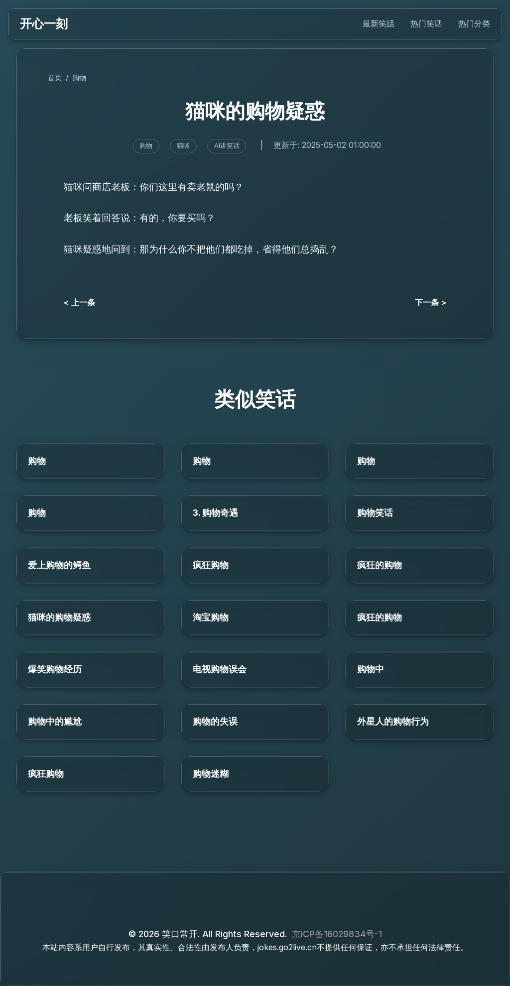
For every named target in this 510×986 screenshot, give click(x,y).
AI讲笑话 (227, 145)
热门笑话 (426, 23)
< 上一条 (79, 302)
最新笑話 (378, 23)
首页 (55, 77)
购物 (79, 77)
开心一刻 (44, 23)
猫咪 (183, 145)
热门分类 (474, 23)
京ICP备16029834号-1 (337, 934)
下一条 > (430, 302)
